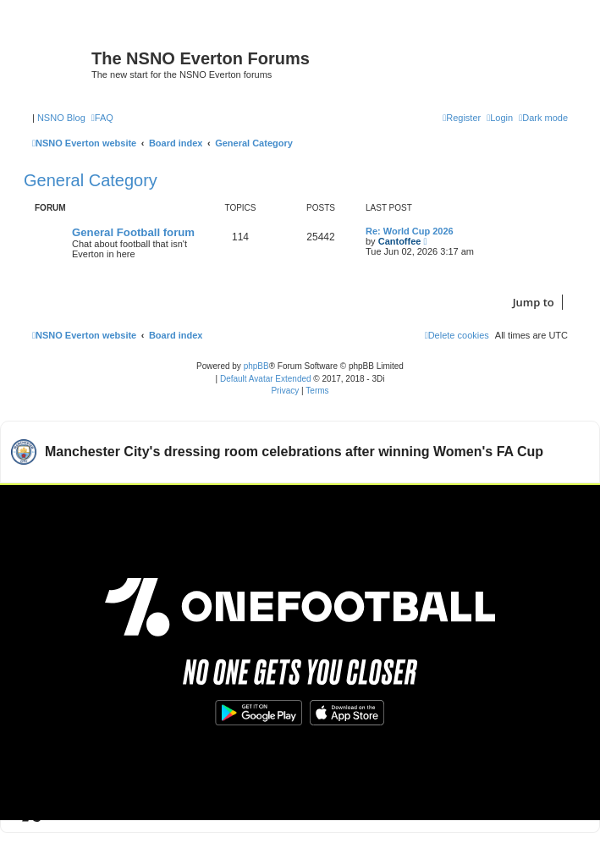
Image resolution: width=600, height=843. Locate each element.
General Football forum (133, 232)
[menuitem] (102, 117)
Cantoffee (399, 241)
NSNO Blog (61, 118)
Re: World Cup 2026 (410, 231)
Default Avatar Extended (265, 378)
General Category (90, 180)
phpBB (256, 366)
